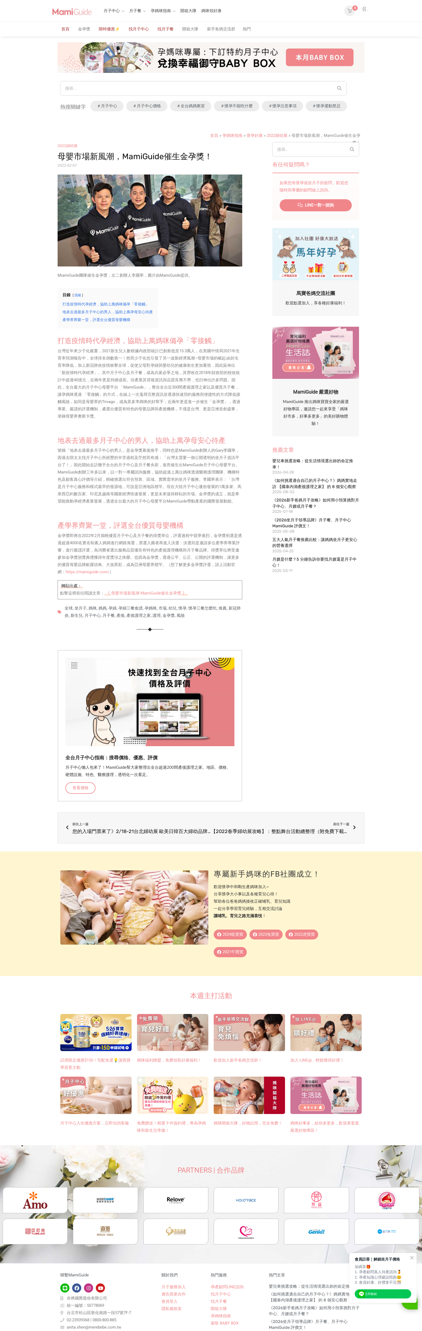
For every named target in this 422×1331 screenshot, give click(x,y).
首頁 (65, 29)
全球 (69, 608)
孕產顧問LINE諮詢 (227, 1313)
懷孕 (182, 608)
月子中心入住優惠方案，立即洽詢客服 (94, 1126)
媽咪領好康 (211, 10)
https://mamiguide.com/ (87, 572)
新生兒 (77, 615)
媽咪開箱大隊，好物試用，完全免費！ (248, 1126)
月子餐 (135, 10)
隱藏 (78, 295)
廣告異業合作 (173, 1320)
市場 (163, 608)
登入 (358, 10)
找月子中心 (139, 29)
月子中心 (112, 10)
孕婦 (112, 608)
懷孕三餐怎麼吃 (202, 608)
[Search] (339, 88)
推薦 (223, 608)
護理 (157, 615)
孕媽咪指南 (161, 10)
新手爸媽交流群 (221, 29)
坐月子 (81, 608)
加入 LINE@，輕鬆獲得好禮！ (317, 1063)
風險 (181, 615)
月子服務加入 (173, 1313)
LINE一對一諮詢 (316, 205)
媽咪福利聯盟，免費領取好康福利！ (169, 1063)
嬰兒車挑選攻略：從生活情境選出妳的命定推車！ (313, 1313)
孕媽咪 (151, 608)
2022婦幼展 (277, 135)
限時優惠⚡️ (109, 29)
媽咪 (93, 608)
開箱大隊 (188, 10)
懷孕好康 (255, 135)
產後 (121, 615)
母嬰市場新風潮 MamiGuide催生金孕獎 (146, 593)
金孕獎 (84, 29)
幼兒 (172, 608)
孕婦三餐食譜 (130, 608)
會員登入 (169, 1328)
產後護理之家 (138, 615)
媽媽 (103, 608)
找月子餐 (165, 29)
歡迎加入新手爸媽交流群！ (238, 1063)
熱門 (247, 29)
